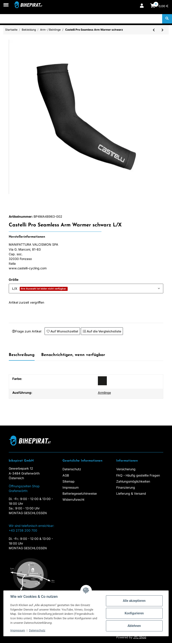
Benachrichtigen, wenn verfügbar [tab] (73, 355)
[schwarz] (102, 380)
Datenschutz (71, 469)
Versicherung (125, 469)
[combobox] (86, 288)
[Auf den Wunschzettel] (62, 331)
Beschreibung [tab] (21, 355)
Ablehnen (134, 626)
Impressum (70, 487)
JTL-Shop (139, 637)
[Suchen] (81, 18)
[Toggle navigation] (6, 2)
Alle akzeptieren (134, 601)
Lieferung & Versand (131, 493)
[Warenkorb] (159, 6)
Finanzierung (125, 487)
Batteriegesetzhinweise (79, 493)
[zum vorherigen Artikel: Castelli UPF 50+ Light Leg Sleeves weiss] (153, 29)
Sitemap (68, 481)
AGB (65, 475)
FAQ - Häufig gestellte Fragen (138, 475)
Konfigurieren (134, 613)
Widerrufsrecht (73, 499)
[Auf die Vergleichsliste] (102, 331)
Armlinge (104, 392)
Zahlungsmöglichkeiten (133, 481)
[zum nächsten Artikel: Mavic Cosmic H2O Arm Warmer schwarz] (162, 29)
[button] (142, 6)
